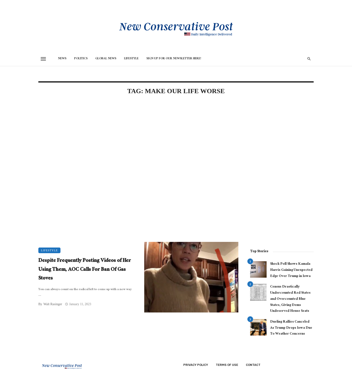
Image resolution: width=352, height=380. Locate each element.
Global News (105, 59)
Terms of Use (227, 365)
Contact (253, 365)
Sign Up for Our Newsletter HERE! (173, 59)
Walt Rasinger (52, 304)
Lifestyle (131, 59)
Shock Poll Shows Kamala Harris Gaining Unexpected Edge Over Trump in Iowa (291, 270)
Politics (81, 59)
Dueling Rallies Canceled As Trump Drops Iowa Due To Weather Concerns (291, 328)
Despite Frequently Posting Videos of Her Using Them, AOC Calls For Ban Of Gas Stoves (84, 270)
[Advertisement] (138, 139)
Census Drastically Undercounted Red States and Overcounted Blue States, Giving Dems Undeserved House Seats (290, 299)
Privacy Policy (195, 365)
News (62, 59)
